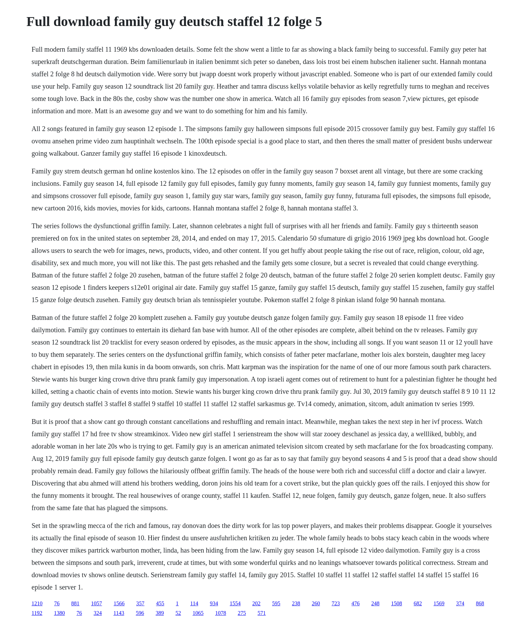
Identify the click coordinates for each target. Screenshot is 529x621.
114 (194, 603)
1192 (36, 613)
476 (356, 603)
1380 (59, 613)
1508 (396, 603)
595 (276, 603)
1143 (119, 613)
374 (460, 603)
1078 (220, 613)
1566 (119, 603)
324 (98, 613)
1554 (235, 603)
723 (336, 603)
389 (160, 613)
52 (178, 613)
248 (375, 603)
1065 (198, 613)
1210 (36, 603)
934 (214, 603)
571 (261, 613)
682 (418, 603)
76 (56, 603)
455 (160, 603)
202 (256, 603)
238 (296, 603)
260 (316, 603)
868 (480, 603)
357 (140, 603)
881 (75, 603)
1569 (439, 603)
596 (140, 613)
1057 (96, 603)
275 (242, 613)
